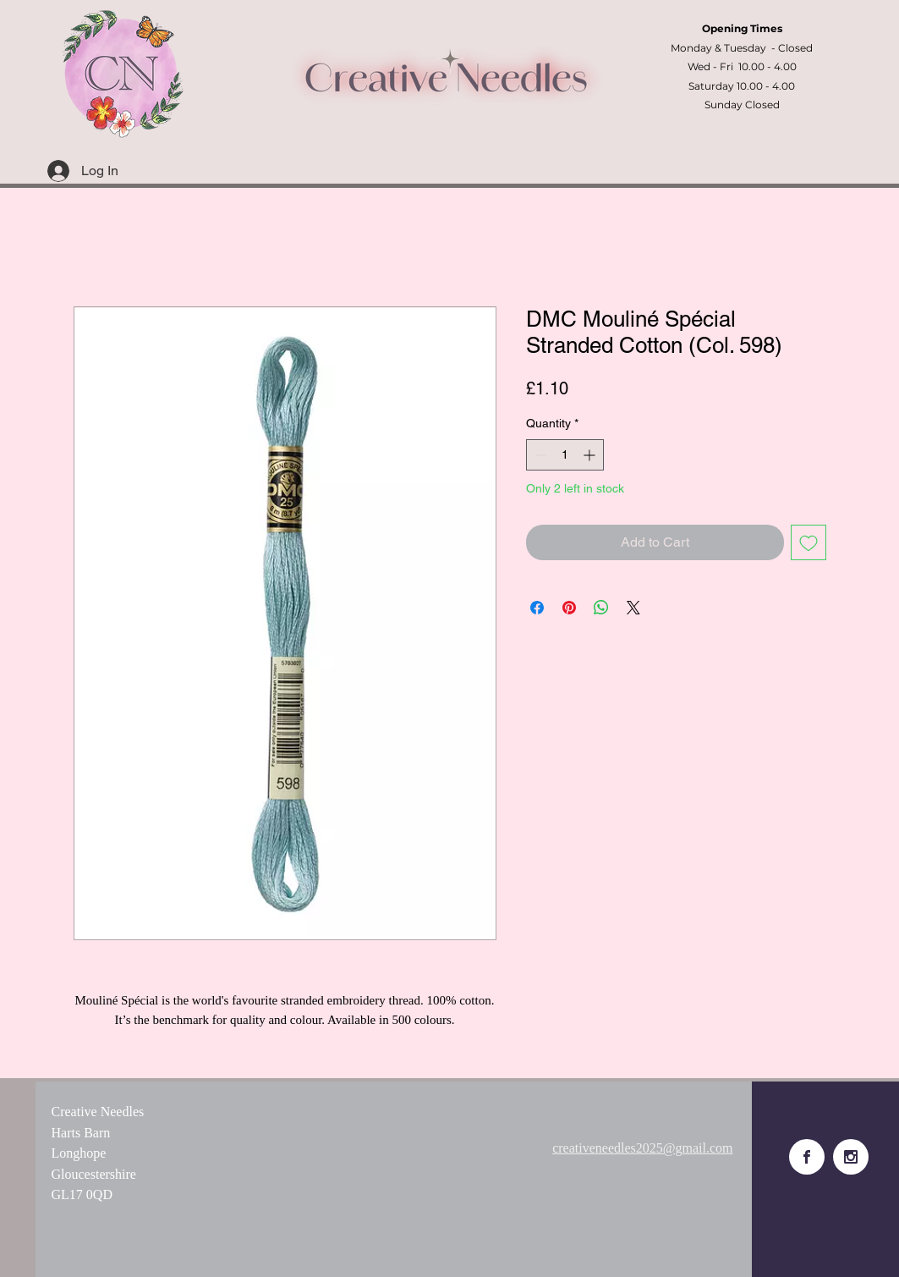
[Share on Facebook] (537, 607)
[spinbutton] (565, 455)
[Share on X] (633, 607)
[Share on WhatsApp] (601, 607)
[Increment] (590, 455)
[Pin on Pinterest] (569, 607)
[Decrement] (539, 455)
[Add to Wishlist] (808, 542)
